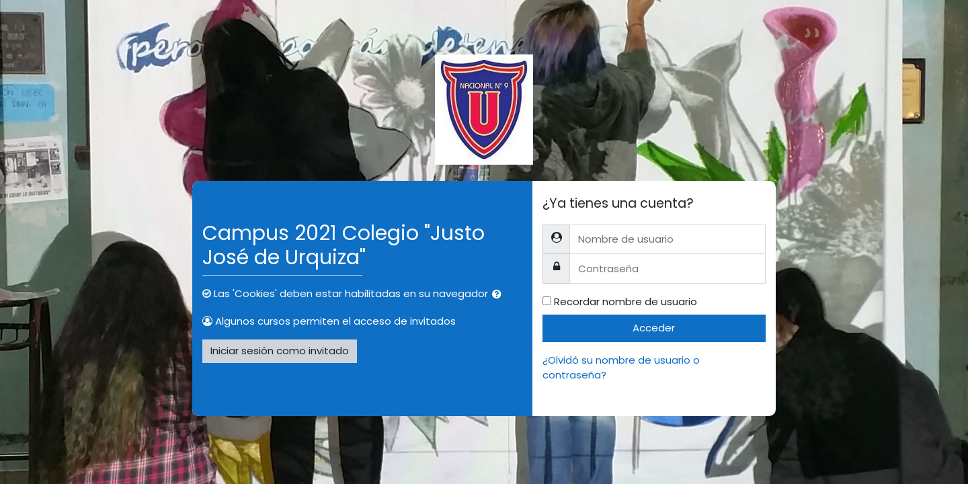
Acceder (654, 328)
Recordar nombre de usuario (625, 301)
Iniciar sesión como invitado (279, 351)
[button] (499, 294)
